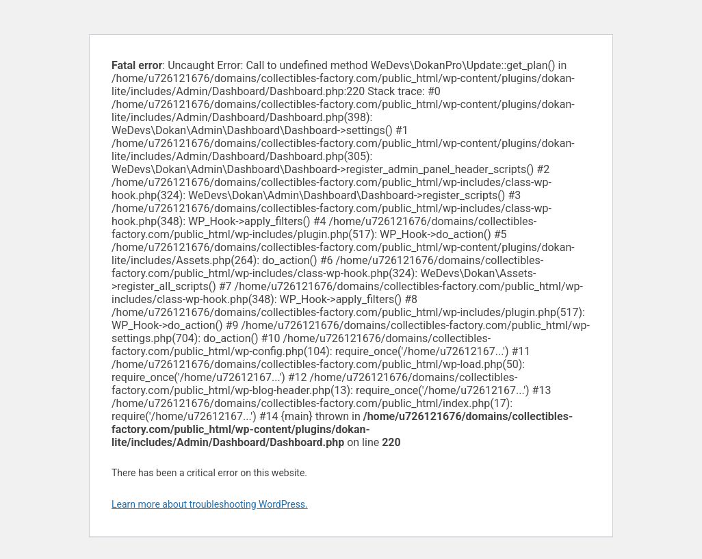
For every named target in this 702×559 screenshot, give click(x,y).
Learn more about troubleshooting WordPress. (210, 504)
